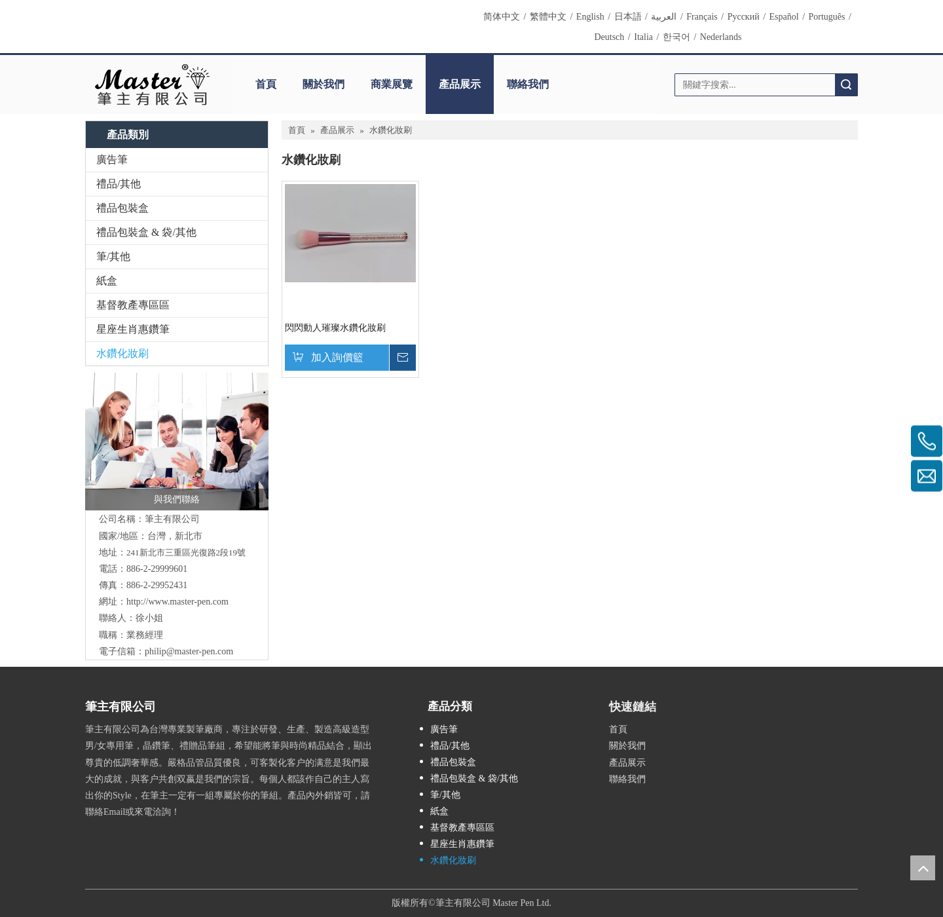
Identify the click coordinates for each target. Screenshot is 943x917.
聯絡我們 (528, 84)
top (922, 867)
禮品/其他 (118, 183)
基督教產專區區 (133, 304)
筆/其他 (113, 256)
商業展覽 (392, 84)
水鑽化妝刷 (122, 353)
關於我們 (323, 84)
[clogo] (152, 84)
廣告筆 (112, 159)
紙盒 (106, 280)
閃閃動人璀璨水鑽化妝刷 (335, 328)
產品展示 (460, 84)
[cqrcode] (759, 702)
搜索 (846, 85)
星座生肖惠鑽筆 (133, 329)
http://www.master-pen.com (177, 602)
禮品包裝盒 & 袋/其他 (146, 232)
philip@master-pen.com (189, 651)
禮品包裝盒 (122, 208)
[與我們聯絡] (176, 441)
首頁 (265, 84)
